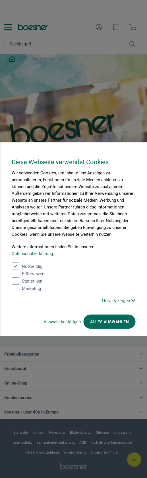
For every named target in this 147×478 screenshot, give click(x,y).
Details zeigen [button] (118, 300)
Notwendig (27, 266)
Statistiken (27, 281)
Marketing (26, 288)
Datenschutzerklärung (32, 253)
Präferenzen (28, 273)
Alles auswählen (109, 321)
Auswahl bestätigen (62, 321)
